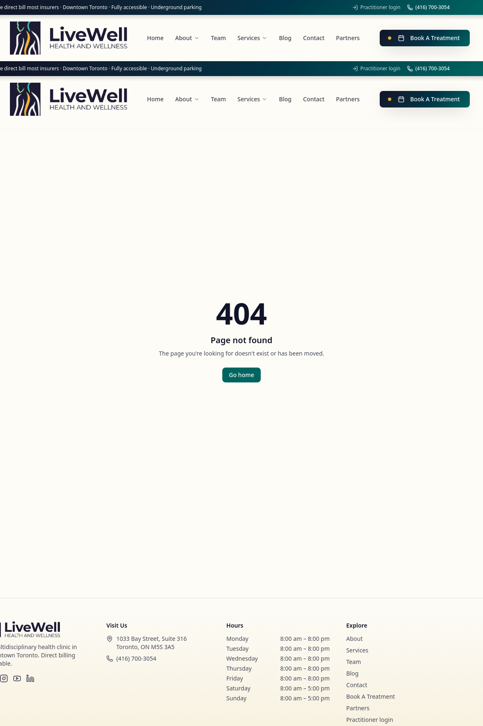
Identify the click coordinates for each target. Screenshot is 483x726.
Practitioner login (376, 7)
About (354, 638)
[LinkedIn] (30, 678)
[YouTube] (17, 678)
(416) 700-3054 (428, 7)
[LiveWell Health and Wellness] (68, 38)
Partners (357, 708)
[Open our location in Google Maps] (158, 643)
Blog (352, 673)
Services (357, 650)
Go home (241, 375)
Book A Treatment (424, 38)
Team (353, 662)
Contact (356, 685)
